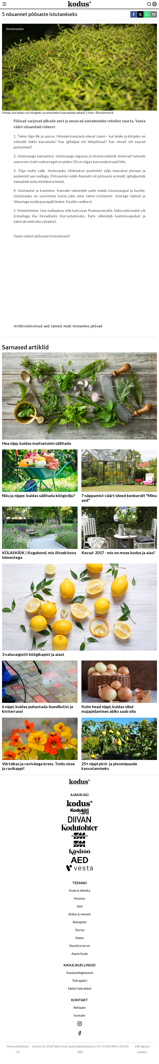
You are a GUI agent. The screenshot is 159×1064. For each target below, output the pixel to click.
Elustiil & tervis (79, 946)
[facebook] (133, 14)
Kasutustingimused (79, 972)
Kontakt (79, 1015)
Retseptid (79, 922)
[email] (153, 14)
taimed (56, 326)
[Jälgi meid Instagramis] (79, 1024)
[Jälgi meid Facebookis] (79, 1033)
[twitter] (140, 14)
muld (67, 326)
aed (47, 326)
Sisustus (79, 898)
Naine (79, 938)
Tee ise (79, 930)
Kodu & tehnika (79, 890)
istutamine (80, 326)
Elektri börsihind (79, 988)
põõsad (96, 326)
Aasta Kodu (79, 953)
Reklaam (80, 1007)
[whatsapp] (147, 14)
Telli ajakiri (79, 980)
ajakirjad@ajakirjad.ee (82, 1046)
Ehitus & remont (79, 914)
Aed (79, 906)
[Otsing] (149, 4)
